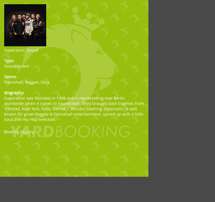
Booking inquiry (19, 131)
